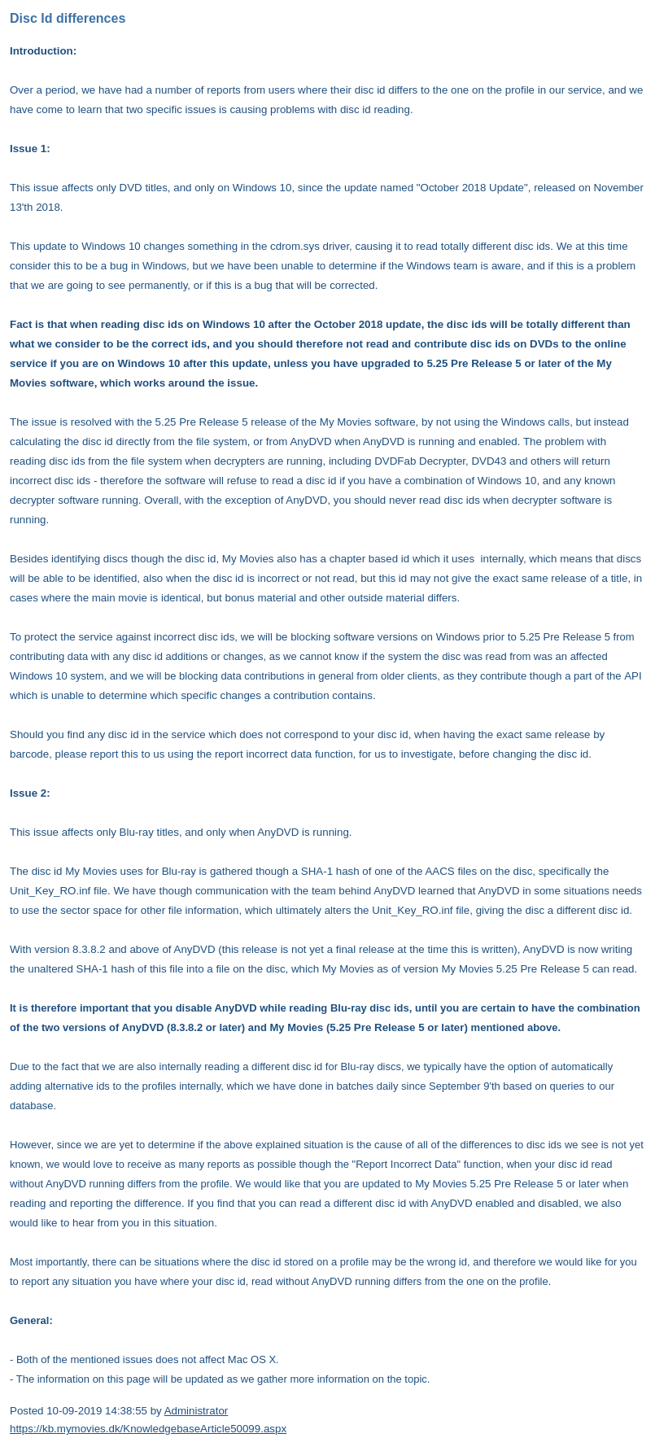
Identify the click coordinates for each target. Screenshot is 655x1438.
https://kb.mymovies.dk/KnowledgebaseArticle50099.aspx (148, 1429)
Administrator (196, 1411)
